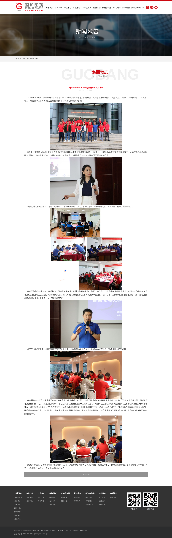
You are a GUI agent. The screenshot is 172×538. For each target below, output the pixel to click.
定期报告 (89, 501)
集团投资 (64, 501)
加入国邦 (117, 8)
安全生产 (77, 501)
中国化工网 (55, 530)
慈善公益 (77, 497)
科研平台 (52, 497)
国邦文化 (17, 508)
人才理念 (102, 497)
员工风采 (17, 519)
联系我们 (126, 8)
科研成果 (52, 504)
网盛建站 (76, 530)
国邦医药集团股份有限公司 (23, 530)
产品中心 (67, 8)
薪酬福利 (102, 501)
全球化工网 (64, 530)
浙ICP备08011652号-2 (41, 534)
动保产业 (41, 501)
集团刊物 (29, 501)
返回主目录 (86, 474)
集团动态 (29, 497)
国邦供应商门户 (138, 8)
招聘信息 (102, 504)
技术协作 (52, 501)
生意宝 (70, 530)
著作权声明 (83, 530)
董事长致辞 (18, 497)
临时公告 (89, 497)
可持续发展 (86, 8)
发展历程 (17, 504)
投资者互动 (89, 504)
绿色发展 (64, 497)
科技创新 (77, 8)
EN (152, 7)
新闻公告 (58, 8)
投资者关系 (107, 8)
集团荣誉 (17, 512)
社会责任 (97, 8)
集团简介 (17, 501)
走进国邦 (49, 8)
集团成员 (17, 515)
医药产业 (41, 497)
